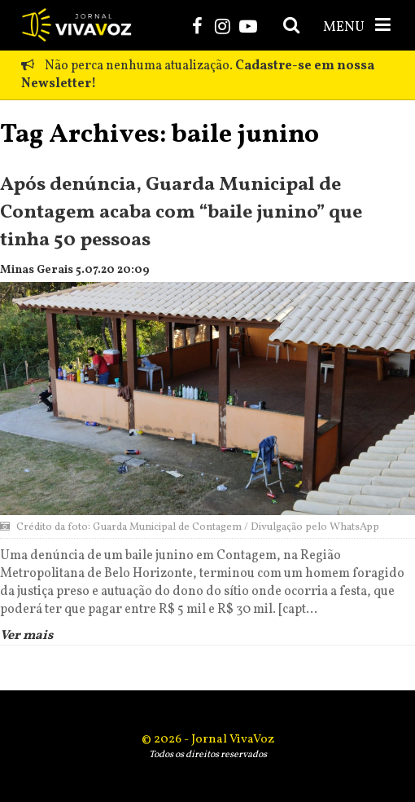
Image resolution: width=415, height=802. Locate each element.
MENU (358, 26)
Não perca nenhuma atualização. (197, 75)
